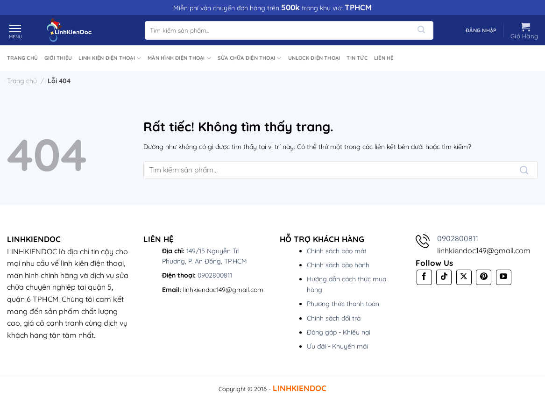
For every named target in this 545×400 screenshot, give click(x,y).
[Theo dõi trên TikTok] (444, 277)
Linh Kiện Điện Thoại (109, 58)
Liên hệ (384, 58)
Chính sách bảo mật (337, 251)
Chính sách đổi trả (334, 318)
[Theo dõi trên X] (464, 277)
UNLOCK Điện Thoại (314, 58)
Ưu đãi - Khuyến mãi (337, 346)
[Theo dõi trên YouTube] (503, 277)
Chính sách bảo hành (338, 265)
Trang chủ (22, 58)
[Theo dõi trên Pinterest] (483, 277)
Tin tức (357, 58)
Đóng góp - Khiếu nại (338, 332)
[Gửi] (421, 30)
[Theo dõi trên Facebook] (424, 277)
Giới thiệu (58, 58)
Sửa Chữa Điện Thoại (250, 58)
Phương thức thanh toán (343, 304)
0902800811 (215, 275)
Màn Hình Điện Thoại (179, 58)
